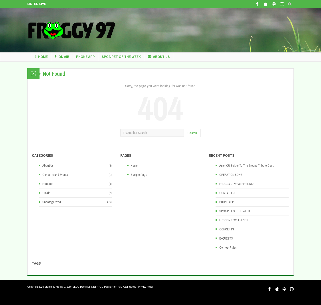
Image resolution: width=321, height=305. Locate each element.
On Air (62, 57)
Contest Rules (228, 248)
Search (192, 132)
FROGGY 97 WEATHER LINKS (236, 184)
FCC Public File (107, 287)
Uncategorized (51, 202)
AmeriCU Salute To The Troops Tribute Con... (247, 166)
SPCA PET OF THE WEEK (121, 56)
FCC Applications (127, 287)
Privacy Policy (145, 287)
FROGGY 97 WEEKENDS (233, 220)
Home (41, 57)
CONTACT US (227, 193)
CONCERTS (226, 229)
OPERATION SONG (230, 175)
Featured (47, 184)
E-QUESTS (226, 238)
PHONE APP (85, 56)
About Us (159, 57)
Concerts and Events (55, 175)
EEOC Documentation (85, 287)
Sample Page (139, 175)
